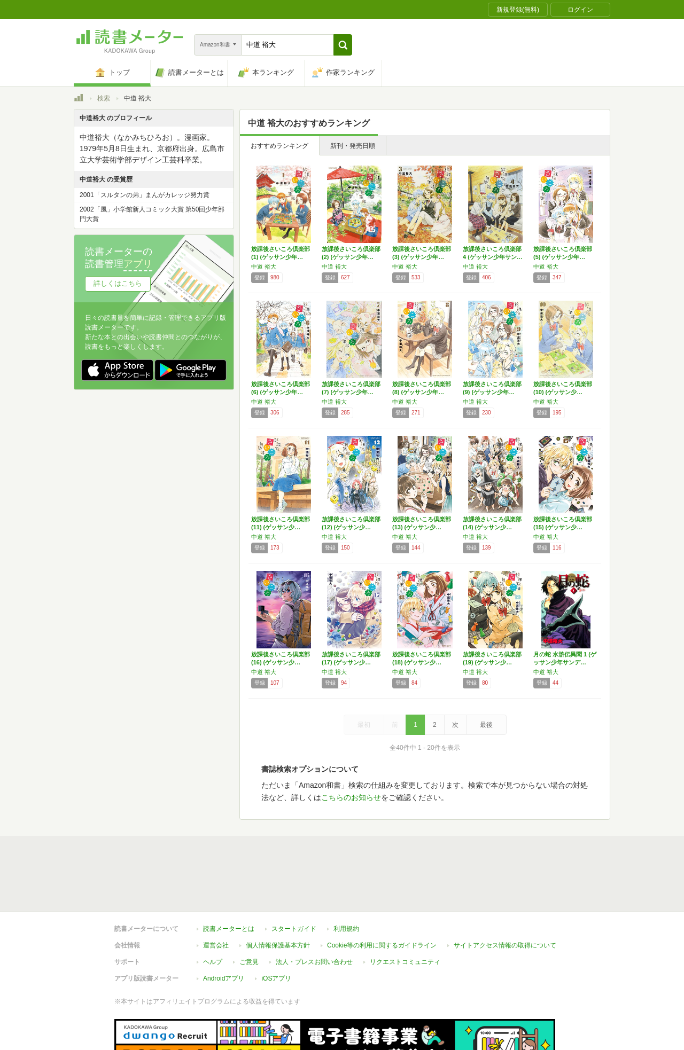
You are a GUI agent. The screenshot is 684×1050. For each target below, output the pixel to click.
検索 (103, 98)
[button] (342, 45)
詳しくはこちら (118, 283)
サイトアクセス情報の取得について (505, 896)
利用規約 (346, 879)
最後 (486, 724)
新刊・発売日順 (352, 146)
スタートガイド (293, 879)
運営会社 (216, 896)
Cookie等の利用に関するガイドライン (382, 896)
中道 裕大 (263, 266)
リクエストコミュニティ (405, 913)
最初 (363, 724)
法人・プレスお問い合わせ (314, 913)
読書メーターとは (228, 879)
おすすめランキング (279, 146)
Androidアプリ (223, 929)
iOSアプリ (276, 929)
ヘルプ (212, 913)
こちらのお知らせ (351, 797)
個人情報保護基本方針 (278, 896)
